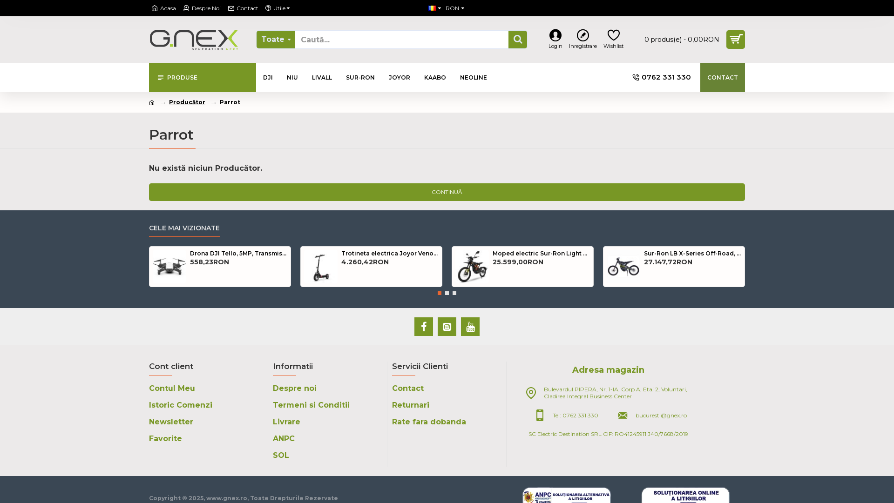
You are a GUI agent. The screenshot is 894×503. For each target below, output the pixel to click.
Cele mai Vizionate (184, 228)
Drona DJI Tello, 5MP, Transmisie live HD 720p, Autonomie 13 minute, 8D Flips (238, 253)
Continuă (447, 191)
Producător (187, 102)
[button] (439, 293)
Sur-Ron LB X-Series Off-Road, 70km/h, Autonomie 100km (692, 253)
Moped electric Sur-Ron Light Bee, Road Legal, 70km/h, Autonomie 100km (541, 253)
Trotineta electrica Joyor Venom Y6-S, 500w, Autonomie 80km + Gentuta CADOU (390, 253)
